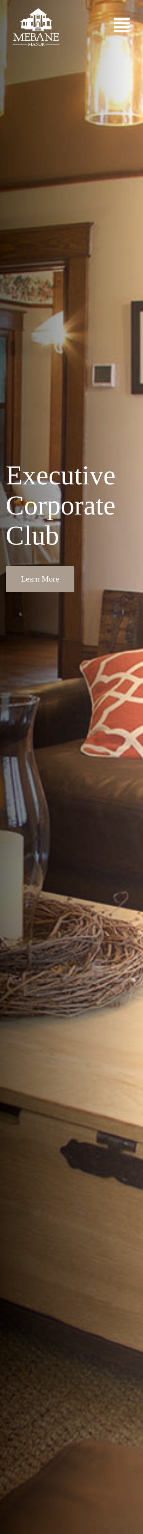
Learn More (40, 578)
